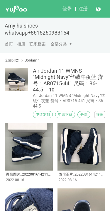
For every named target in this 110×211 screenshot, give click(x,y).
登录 (67, 8)
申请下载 (65, 115)
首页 (9, 44)
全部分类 (58, 44)
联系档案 (37, 44)
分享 (83, 115)
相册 (21, 44)
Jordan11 (32, 60)
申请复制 (43, 115)
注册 (83, 8)
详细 (99, 115)
